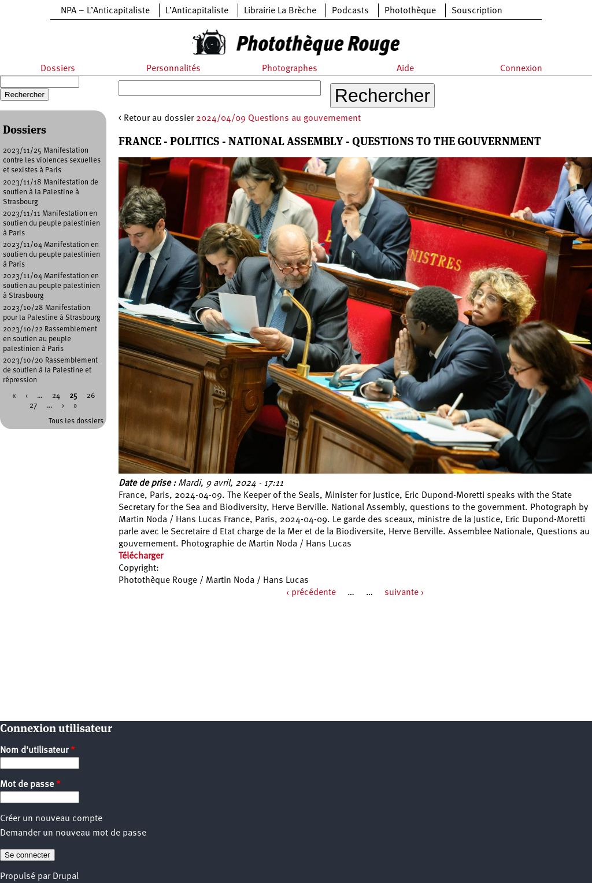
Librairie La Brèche (280, 11)
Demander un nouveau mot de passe (73, 833)
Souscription (477, 11)
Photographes (289, 68)
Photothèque (410, 11)
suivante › (404, 592)
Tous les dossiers (76, 421)
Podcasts (350, 11)
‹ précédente (311, 592)
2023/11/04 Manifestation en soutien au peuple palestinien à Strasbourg (51, 286)
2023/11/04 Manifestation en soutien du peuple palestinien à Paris (51, 254)
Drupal (66, 876)
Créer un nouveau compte (51, 818)
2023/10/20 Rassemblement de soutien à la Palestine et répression (50, 370)
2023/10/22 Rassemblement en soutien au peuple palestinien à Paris (50, 339)
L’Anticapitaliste (196, 11)
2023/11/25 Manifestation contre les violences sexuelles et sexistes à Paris (52, 160)
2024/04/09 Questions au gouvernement (278, 118)
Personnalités (173, 68)
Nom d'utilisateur (37, 750)
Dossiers (57, 68)
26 (91, 396)
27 (33, 405)
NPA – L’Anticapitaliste (105, 11)
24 (56, 396)
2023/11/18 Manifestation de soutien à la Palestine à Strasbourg (50, 192)
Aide (405, 68)
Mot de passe (30, 784)
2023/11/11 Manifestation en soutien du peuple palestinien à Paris (51, 223)
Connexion (521, 68)
